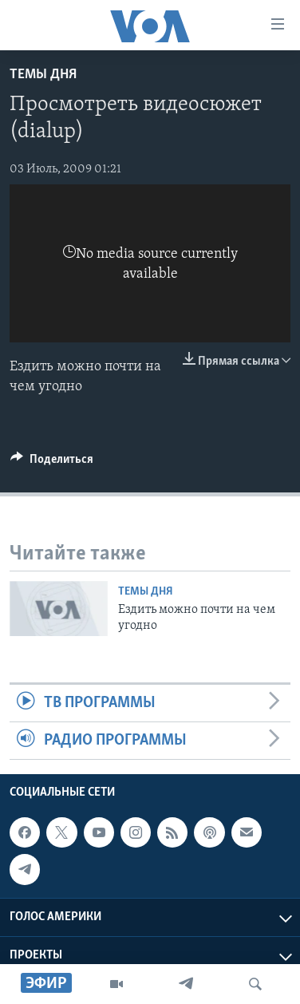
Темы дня (43, 74)
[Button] (51, 463)
